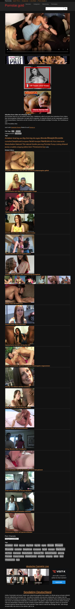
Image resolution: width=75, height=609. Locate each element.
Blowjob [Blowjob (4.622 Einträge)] (51, 138)
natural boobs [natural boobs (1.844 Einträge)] (31, 144)
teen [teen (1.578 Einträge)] (30, 147)
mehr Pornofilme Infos (11, 123)
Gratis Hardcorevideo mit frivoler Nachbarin (18, 490)
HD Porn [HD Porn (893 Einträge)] (53, 141)
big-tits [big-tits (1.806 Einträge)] (33, 138)
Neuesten (28, 4)
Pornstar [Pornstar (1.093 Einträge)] (47, 144)
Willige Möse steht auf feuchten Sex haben (18, 407)
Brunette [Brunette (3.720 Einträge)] (59, 138)
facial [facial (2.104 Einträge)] (31, 141)
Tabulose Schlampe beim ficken (14, 212)
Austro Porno (16, 1)
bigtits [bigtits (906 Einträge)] (38, 138)
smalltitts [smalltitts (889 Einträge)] (13, 147)
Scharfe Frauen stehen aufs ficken (15, 324)
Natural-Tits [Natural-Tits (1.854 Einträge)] (20, 144)
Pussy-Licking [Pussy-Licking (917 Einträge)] (56, 144)
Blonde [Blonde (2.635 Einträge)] (44, 138)
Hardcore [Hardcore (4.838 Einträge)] (45, 141)
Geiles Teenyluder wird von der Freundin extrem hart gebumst (24, 470)
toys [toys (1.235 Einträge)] (44, 147)
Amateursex (25, 1)
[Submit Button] (65, 8)
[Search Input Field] (55, 8)
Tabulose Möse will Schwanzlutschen (16, 428)
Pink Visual (18, 133)
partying (18, 131)
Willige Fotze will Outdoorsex (14, 303)
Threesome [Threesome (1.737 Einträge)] (37, 147)
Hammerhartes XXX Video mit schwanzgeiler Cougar (21, 191)
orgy (13, 131)
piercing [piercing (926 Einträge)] (41, 144)
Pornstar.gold (14, 5)
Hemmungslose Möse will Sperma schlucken (18, 532)
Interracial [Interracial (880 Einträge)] (60, 141)
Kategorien (37, 4)
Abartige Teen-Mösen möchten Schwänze (17, 386)
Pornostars (54, 4)
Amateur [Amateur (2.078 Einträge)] (8, 138)
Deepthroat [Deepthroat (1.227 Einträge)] (16, 141)
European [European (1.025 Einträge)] (25, 141)
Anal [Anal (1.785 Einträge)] (14, 138)
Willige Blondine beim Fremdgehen (15, 449)
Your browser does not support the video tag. (37, 33)
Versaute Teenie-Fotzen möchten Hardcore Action (20, 233)
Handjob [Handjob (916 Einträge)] (37, 141)
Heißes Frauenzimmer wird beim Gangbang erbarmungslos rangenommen (27, 366)
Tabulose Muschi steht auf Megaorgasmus (18, 253)
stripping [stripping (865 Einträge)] (20, 147)
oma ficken (33, 1)
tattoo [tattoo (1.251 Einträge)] (26, 147)
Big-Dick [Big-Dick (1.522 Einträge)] (26, 138)
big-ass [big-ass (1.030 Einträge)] (19, 138)
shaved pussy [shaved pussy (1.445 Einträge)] (31, 556)
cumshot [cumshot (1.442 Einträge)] (8, 141)
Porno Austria (42, 1)
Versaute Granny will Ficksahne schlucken (18, 511)
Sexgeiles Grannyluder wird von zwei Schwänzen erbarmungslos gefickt (27, 170)
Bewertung (45, 4)
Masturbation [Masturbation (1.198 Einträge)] (10, 144)
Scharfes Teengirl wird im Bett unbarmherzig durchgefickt (22, 274)
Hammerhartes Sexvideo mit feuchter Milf (17, 345)
